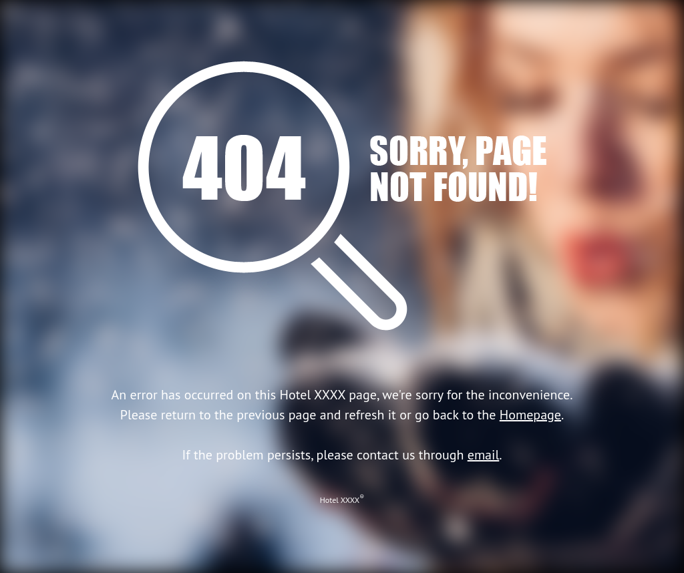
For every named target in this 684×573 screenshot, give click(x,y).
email (484, 454)
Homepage (530, 414)
